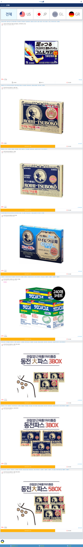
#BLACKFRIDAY (44, 149)
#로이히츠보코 (14, 405)
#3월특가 (54, 276)
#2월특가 (50, 276)
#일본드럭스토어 (38, 149)
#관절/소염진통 (34, 85)
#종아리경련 (14, 21)
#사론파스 (3, 276)
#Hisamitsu (43, 276)
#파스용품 (24, 85)
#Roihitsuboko (29, 85)
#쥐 (11, 21)
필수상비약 (3, 5)
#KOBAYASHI (53, 21)
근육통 (8, 5)
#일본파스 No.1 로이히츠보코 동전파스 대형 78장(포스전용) (11, 85)
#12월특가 (42, 469)
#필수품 (32, 21)
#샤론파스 (25, 276)
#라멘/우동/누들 (59, 469)
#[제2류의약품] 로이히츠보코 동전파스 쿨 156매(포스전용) (11, 213)
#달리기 (46, 21)
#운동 (38, 21)
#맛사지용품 (35, 405)
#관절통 (22, 405)
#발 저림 (8, 21)
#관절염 (12, 149)
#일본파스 (23, 149)
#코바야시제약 (3, 21)
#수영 (44, 21)
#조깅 (50, 21)
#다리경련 (19, 21)
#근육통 (58, 21)
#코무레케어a (27, 21)
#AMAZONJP (17, 276)
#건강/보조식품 (8, 276)
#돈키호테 (39, 85)
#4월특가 (58, 276)
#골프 (41, 21)
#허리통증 (16, 149)
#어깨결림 (26, 405)
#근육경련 (23, 21)
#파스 (6, 149)
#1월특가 (46, 276)
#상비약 (35, 21)
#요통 (20, 149)
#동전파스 (3, 149)
